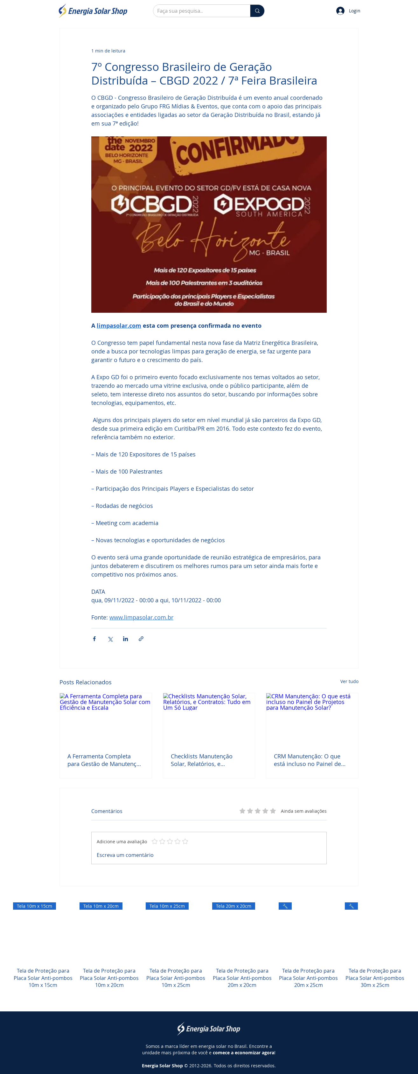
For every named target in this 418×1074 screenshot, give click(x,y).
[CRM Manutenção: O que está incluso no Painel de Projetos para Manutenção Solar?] (312, 719)
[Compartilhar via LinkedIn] (125, 639)
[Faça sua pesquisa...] (197, 11)
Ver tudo (349, 681)
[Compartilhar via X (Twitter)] (110, 639)
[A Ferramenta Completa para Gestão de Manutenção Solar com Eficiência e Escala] (106, 719)
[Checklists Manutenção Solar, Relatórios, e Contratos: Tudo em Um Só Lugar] (209, 719)
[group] (209, 952)
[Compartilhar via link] (141, 639)
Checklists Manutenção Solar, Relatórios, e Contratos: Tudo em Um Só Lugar (207, 760)
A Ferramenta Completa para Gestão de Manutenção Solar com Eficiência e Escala (105, 760)
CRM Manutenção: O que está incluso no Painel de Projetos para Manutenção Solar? (309, 760)
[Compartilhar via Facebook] (94, 639)
